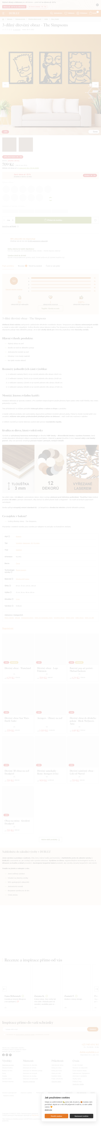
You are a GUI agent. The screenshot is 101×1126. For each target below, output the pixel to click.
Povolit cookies (56, 1116)
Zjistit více (48, 1110)
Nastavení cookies (81, 1116)
